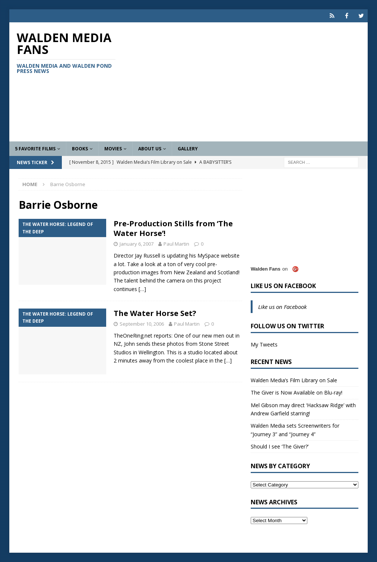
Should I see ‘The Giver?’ (279, 446)
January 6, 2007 (136, 243)
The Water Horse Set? (155, 313)
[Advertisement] (246, 82)
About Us (149, 149)
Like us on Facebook (283, 286)
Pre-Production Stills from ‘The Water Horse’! (173, 228)
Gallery (188, 149)
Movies (113, 149)
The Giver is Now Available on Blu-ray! (296, 392)
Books (80, 149)
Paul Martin (176, 243)
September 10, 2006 (142, 323)
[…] (142, 289)
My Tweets (264, 344)
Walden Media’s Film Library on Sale (294, 380)
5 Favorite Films (35, 149)
